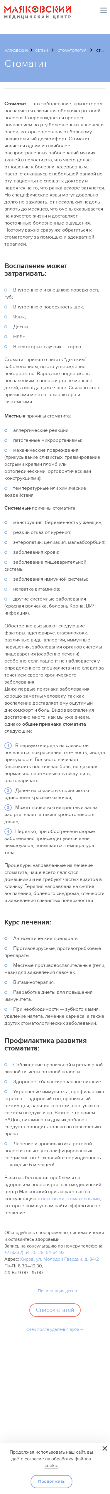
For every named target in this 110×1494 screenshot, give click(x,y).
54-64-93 (55, 1252)
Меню (103, 10)
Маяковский (16, 51)
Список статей (55, 1310)
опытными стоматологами (70, 1199)
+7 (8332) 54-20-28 (23, 1252)
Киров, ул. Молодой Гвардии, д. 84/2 (59, 1259)
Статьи (41, 51)
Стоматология (72, 51)
